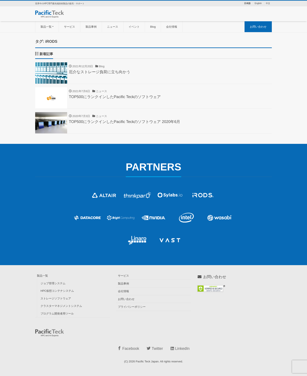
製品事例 (91, 26)
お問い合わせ (258, 26)
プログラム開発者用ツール (57, 313)
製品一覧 (46, 26)
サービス (69, 26)
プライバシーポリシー (132, 306)
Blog (153, 26)
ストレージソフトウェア (56, 298)
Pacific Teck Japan (147, 361)
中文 (268, 3)
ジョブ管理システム (53, 283)
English (258, 3)
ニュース (112, 26)
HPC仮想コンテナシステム (57, 290)
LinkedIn (180, 348)
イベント (134, 26)
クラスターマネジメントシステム (61, 305)
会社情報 (171, 26)
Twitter (155, 348)
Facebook (128, 348)
